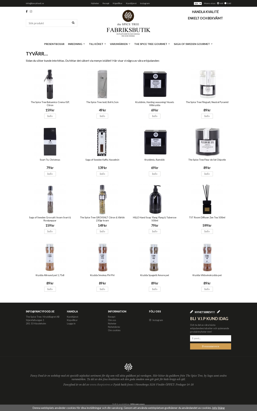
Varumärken (120, 43)
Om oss (112, 320)
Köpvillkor (117, 3)
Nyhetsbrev (114, 326)
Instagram (145, 3)
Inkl (221, 3)
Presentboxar (54, 43)
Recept (106, 3)
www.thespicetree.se (101, 384)
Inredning (76, 43)
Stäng (221, 407)
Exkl (229, 3)
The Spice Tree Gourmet (152, 43)
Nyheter (95, 3)
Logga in (71, 323)
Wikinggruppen (137, 404)
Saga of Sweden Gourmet (193, 43)
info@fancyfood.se (35, 3)
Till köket (97, 43)
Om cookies (114, 330)
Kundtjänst (131, 3)
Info (50, 116)
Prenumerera (210, 346)
